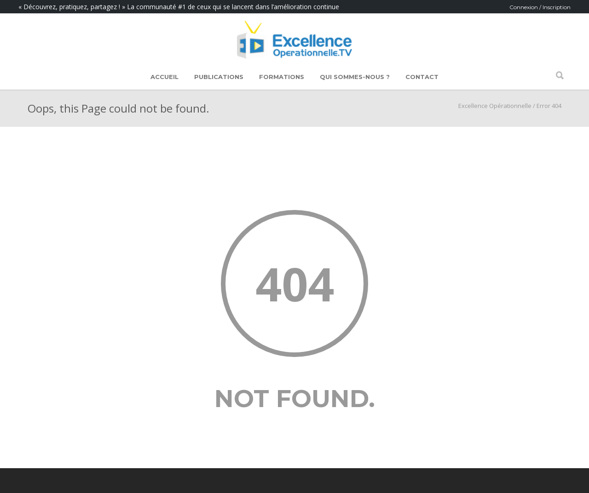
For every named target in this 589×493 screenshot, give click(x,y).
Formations (281, 76)
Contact (422, 76)
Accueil (164, 76)
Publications (218, 76)
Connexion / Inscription (540, 7)
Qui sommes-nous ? (355, 76)
